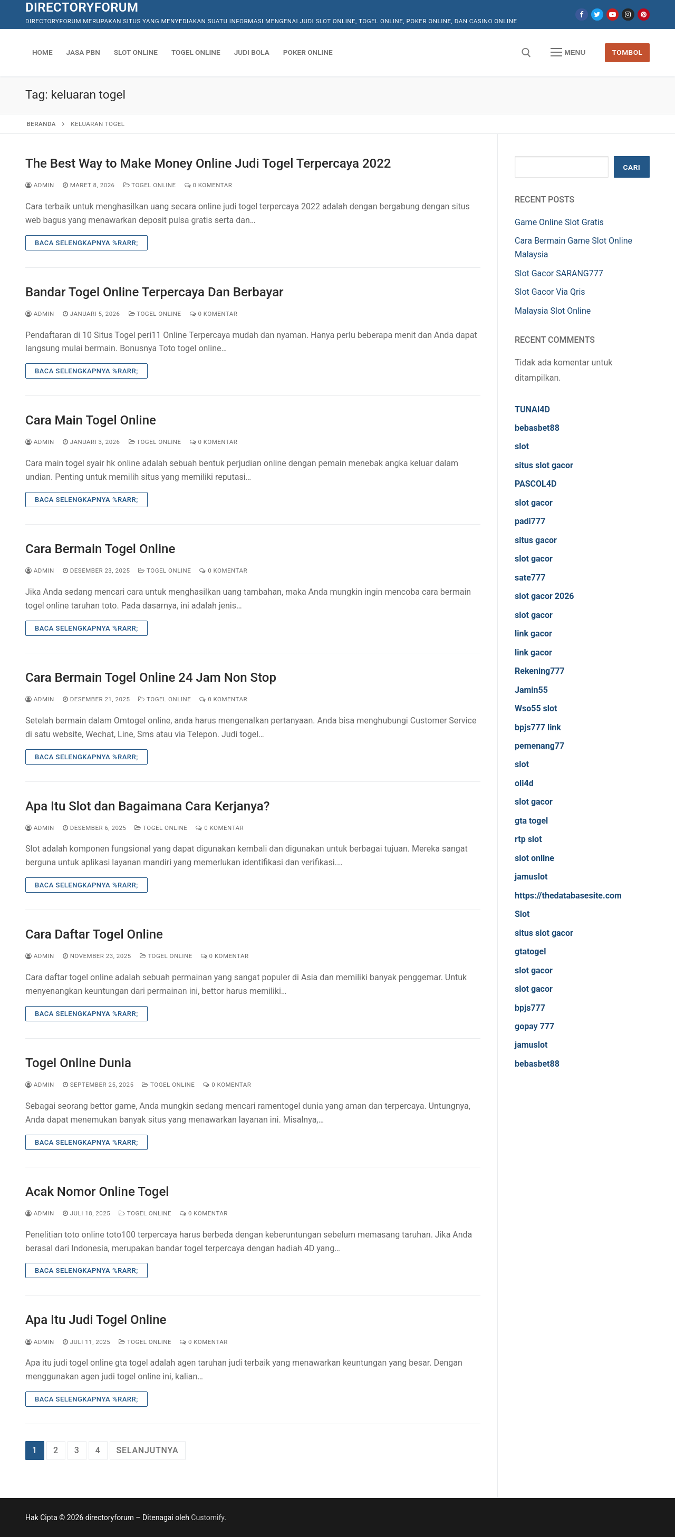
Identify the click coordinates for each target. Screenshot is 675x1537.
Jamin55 (531, 690)
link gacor (533, 634)
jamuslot (531, 877)
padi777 (530, 521)
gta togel (531, 821)
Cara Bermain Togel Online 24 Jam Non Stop (150, 677)
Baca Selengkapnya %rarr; (86, 243)
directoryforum (81, 7)
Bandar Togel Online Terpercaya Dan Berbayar (154, 292)
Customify (207, 1517)
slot (522, 446)
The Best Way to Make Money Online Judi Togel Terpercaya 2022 (208, 163)
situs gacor (536, 540)
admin (39, 185)
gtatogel (530, 951)
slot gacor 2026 (544, 596)
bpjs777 (530, 1008)
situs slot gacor (544, 465)
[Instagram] (628, 14)
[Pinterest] (644, 14)
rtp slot (528, 839)
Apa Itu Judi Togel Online (95, 1319)
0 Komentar (209, 185)
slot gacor (534, 503)
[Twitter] (597, 14)
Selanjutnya (148, 1450)
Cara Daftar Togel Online (94, 934)
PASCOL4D (535, 484)
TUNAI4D (532, 409)
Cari (632, 167)
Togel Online (149, 185)
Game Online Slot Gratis (559, 222)
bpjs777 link (538, 727)
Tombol (627, 52)
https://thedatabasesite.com (568, 896)
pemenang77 (539, 746)
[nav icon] (567, 53)
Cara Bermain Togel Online (100, 549)
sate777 (530, 578)
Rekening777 (540, 671)
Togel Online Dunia (78, 1063)
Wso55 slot (536, 708)
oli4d (524, 783)
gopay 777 (534, 1026)
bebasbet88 (537, 428)
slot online (534, 858)
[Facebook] (581, 14)
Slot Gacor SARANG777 (559, 273)
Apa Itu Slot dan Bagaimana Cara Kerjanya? (147, 806)
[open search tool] (526, 52)
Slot (522, 914)
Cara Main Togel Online (90, 420)
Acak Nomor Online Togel (97, 1191)
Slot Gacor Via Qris (550, 292)
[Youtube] (612, 14)
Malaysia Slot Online (553, 311)
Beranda (41, 124)
